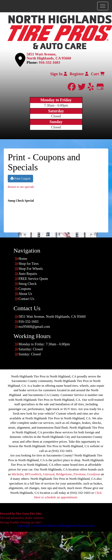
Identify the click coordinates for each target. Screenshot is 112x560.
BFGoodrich (33, 474)
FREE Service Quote (33, 279)
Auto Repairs (28, 274)
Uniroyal (48, 474)
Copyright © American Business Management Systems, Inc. (56, 525)
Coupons (25, 289)
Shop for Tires (29, 264)
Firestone (79, 474)
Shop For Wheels (31, 269)
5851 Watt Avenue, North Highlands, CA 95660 (49, 56)
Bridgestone (64, 474)
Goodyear (93, 474)
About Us (25, 294)
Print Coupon (20, 178)
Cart (97, 74)
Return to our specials (21, 187)
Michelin (17, 474)
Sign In (58, 74)
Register (79, 74)
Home (23, 259)
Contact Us (26, 299)
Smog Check (28, 284)
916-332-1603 (49, 62)
